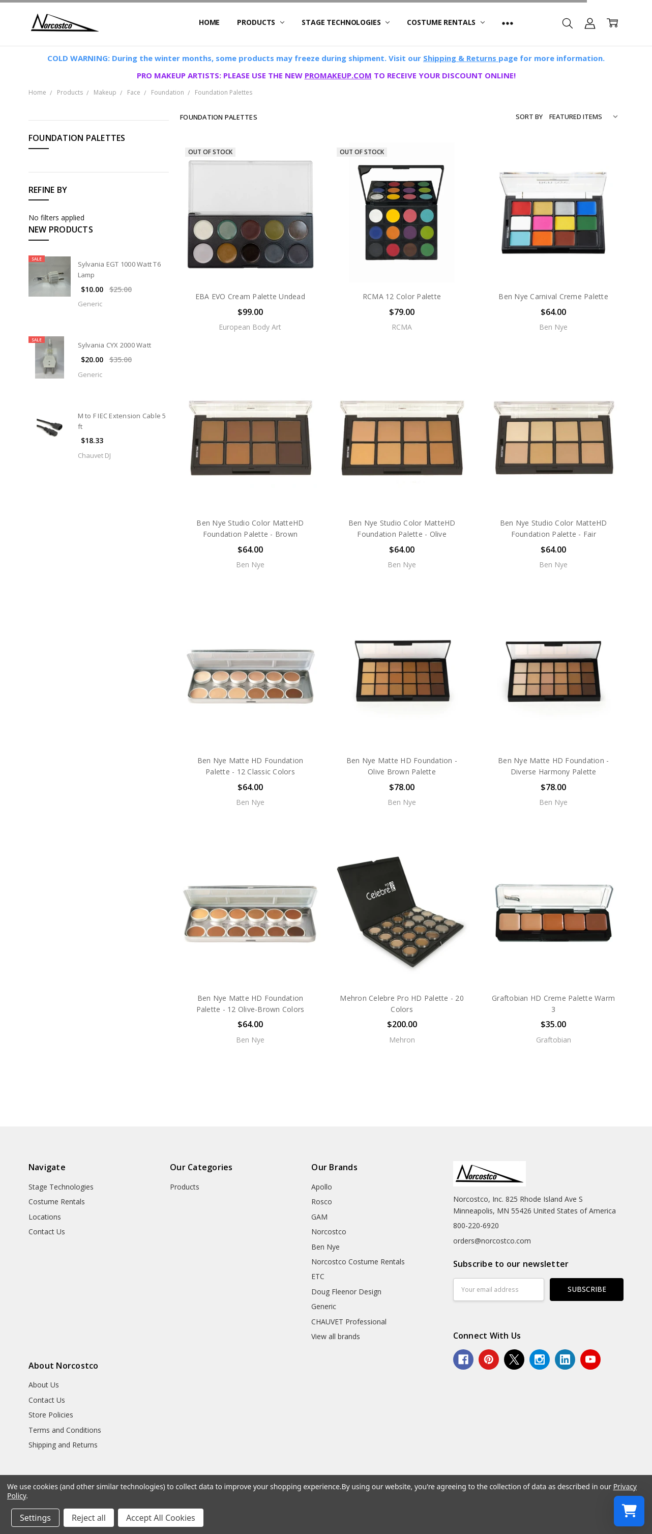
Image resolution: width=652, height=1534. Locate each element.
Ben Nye (325, 1247)
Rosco (321, 1201)
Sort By (529, 116)
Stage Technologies (346, 22)
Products (260, 22)
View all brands (335, 1336)
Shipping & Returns (460, 58)
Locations (44, 1217)
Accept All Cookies (160, 1517)
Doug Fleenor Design (346, 1291)
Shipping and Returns (63, 1445)
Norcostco (328, 1231)
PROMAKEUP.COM (338, 75)
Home (209, 22)
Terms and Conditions (64, 1430)
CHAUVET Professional (349, 1321)
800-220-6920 (476, 1225)
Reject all (89, 1517)
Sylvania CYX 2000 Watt (115, 345)
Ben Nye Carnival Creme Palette (553, 296)
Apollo (321, 1187)
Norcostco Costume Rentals (358, 1261)
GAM (319, 1217)
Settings (35, 1517)
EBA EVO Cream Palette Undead (250, 296)
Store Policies (50, 1415)
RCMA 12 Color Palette (402, 296)
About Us (43, 1385)
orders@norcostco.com (492, 1241)
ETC (317, 1276)
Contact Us (46, 1231)
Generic (323, 1306)
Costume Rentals (446, 22)
